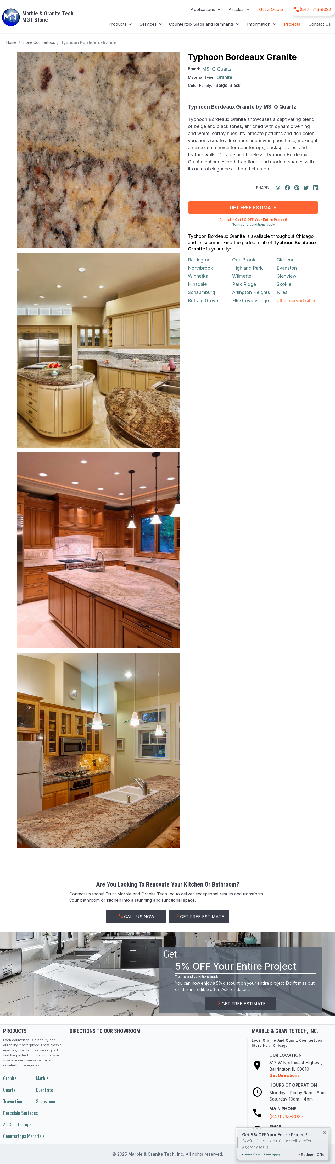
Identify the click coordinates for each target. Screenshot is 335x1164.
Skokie (284, 284)
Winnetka (198, 276)
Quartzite (44, 1089)
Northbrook (200, 268)
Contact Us (320, 24)
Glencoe (285, 260)
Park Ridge (244, 284)
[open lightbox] (98, 150)
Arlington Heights (251, 292)
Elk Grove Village (250, 300)
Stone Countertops (38, 42)
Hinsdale (197, 284)
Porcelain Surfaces (20, 1113)
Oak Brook (243, 260)
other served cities (296, 300)
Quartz (9, 1089)
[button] (205, 9)
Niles (282, 292)
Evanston (287, 268)
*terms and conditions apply (253, 224)
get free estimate (253, 207)
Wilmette (241, 276)
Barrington (199, 260)
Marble (42, 1078)
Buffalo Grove (203, 300)
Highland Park (247, 268)
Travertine (12, 1101)
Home (11, 42)
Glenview (287, 276)
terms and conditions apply (198, 976)
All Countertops (17, 1124)
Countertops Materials (23, 1136)
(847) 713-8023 (286, 1116)
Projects (292, 24)
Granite (10, 1078)
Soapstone (45, 1101)
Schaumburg (201, 292)
